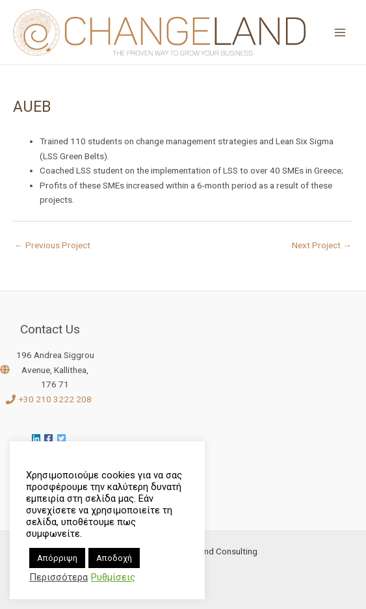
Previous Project (52, 245)
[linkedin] (37, 438)
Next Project (322, 245)
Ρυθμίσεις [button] (113, 577)
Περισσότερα (58, 577)
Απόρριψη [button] (57, 558)
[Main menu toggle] (340, 32)
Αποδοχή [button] (114, 558)
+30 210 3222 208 (55, 399)
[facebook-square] (50, 438)
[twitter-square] (63, 438)
